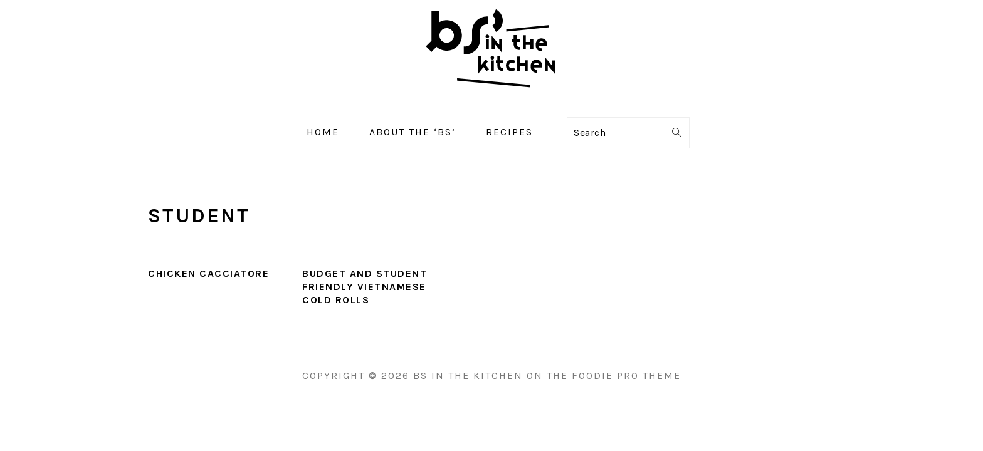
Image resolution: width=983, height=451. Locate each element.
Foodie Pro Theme (626, 375)
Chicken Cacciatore (208, 273)
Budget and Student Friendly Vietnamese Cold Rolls (364, 286)
